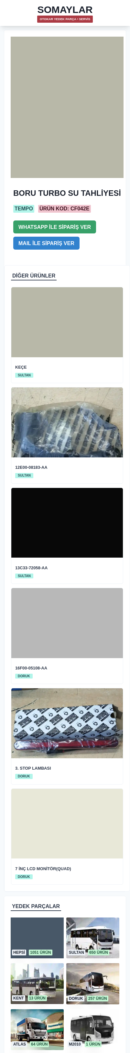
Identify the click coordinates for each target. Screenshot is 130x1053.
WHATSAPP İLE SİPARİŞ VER (54, 227)
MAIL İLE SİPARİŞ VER (46, 243)
